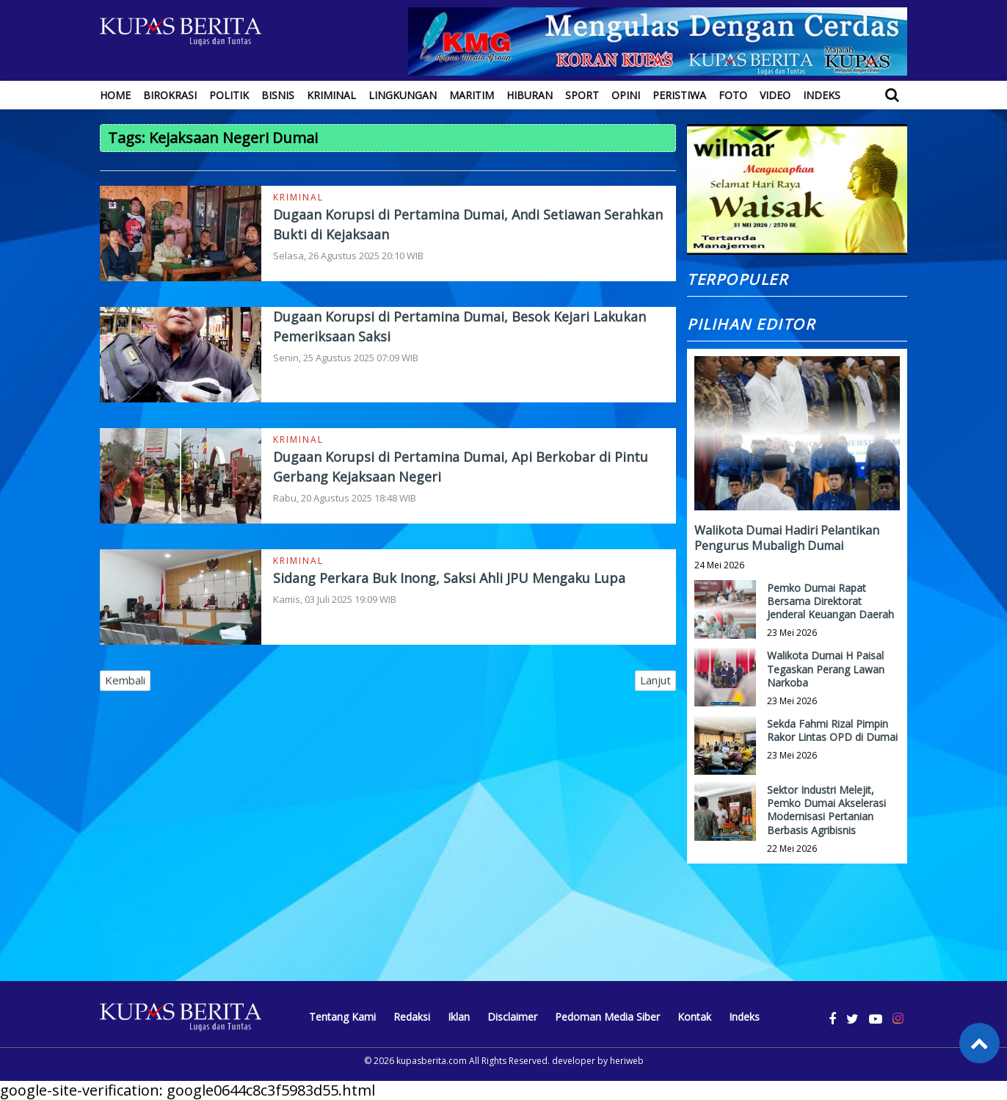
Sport (582, 95)
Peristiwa (679, 95)
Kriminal (331, 95)
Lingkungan (402, 95)
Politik (229, 95)
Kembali (125, 680)
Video (775, 95)
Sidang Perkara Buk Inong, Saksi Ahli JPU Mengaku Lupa (449, 578)
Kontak (694, 1017)
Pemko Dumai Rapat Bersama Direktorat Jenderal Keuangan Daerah (830, 601)
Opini (625, 95)
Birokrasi (170, 95)
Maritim (471, 95)
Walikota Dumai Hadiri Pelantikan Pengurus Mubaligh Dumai (786, 538)
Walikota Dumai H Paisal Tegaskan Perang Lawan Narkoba (825, 668)
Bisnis (277, 95)
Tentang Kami (342, 1017)
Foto (733, 95)
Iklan (459, 1017)
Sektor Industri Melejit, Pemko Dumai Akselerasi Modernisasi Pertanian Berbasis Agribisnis (826, 810)
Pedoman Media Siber (607, 1017)
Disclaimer (512, 1017)
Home (115, 95)
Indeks (821, 95)
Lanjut (655, 680)
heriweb (627, 1060)
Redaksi (411, 1017)
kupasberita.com (431, 1060)
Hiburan (529, 95)
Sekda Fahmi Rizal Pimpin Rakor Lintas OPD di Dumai (832, 730)
